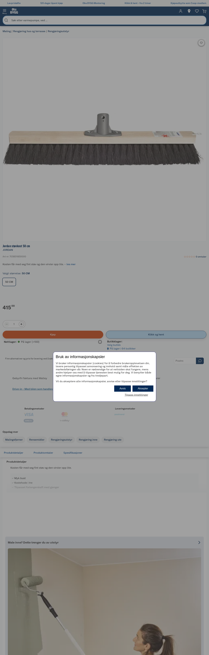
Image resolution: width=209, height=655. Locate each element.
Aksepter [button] (143, 388)
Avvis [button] (122, 388)
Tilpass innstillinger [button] (136, 394)
